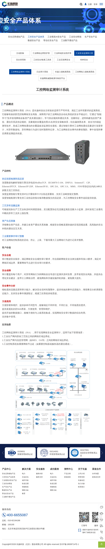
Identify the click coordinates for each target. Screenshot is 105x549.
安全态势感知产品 (16, 37)
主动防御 (20, 53)
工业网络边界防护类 (41, 53)
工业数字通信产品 (69, 40)
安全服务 (40, 469)
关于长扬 (82, 469)
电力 (23, 474)
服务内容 (39, 474)
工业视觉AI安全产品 (56, 37)
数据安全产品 (34, 40)
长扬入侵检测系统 (62, 72)
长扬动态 (81, 480)
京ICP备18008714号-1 (69, 544)
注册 (90, 4)
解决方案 (26, 469)
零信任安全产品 (50, 40)
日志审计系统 (42, 72)
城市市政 (25, 480)
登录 (95, 4)
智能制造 (25, 487)
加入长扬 (81, 484)
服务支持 (39, 477)
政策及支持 (96, 477)
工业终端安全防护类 (62, 53)
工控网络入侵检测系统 (84, 72)
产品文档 (67, 474)
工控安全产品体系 (36, 37)
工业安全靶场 (75, 37)
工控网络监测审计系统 (20, 72)
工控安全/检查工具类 (42, 59)
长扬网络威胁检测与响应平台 (52, 78)
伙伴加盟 (95, 474)
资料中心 (68, 469)
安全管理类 (21, 59)
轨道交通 (25, 484)
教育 (23, 493)
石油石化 (25, 477)
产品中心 (6, 469)
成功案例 (54, 469)
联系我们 (81, 487)
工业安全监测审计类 (84, 53)
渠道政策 (67, 477)
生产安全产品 (91, 37)
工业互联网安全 (63, 59)
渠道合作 (96, 469)
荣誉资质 (81, 477)
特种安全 (84, 59)
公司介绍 (81, 474)
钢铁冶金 (25, 490)
